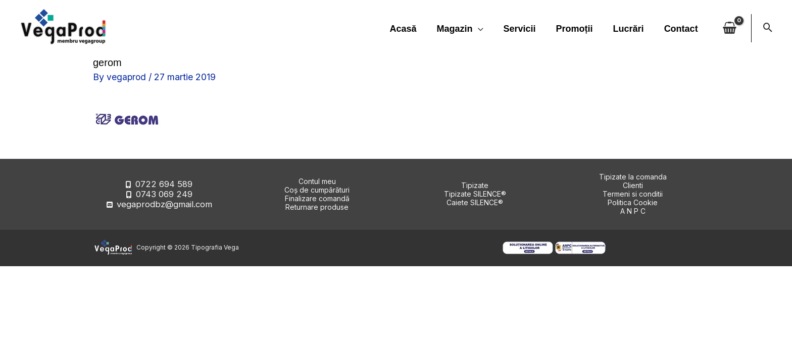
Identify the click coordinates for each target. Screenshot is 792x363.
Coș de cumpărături (317, 190)
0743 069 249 (164, 194)
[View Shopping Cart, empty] (729, 28)
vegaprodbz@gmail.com (164, 202)
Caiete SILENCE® (475, 202)
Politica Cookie (633, 202)
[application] (487, 29)
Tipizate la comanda (633, 176)
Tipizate (474, 185)
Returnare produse (317, 207)
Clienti (633, 185)
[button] (768, 28)
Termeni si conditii (633, 194)
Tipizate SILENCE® (475, 194)
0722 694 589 (164, 185)
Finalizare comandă (317, 198)
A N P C (633, 211)
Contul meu (317, 181)
